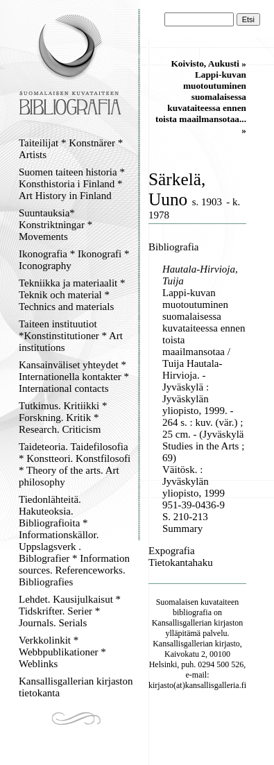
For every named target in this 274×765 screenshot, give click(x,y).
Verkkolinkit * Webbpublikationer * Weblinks (62, 652)
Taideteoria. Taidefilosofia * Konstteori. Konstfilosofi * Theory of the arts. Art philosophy (74, 464)
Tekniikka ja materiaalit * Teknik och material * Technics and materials (72, 294)
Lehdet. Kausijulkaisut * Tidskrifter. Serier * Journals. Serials (70, 611)
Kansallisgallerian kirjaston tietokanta (76, 687)
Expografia (171, 550)
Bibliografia (173, 246)
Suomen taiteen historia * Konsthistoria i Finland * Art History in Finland (72, 183)
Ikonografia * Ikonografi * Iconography (74, 259)
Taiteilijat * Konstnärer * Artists (71, 148)
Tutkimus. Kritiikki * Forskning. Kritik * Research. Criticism (63, 417)
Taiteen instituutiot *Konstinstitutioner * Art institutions (71, 335)
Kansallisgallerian (182, 623)
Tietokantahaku (180, 562)
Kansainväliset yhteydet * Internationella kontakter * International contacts (74, 376)
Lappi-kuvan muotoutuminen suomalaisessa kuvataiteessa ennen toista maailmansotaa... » (200, 102)
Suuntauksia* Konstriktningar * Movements (55, 224)
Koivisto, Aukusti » (208, 63)
